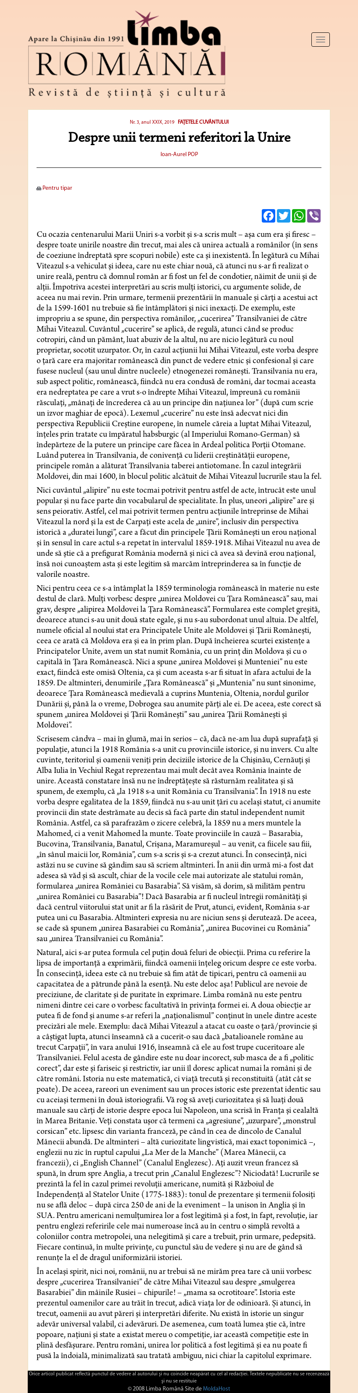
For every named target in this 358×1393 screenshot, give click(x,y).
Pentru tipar (54, 188)
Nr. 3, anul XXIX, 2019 (152, 122)
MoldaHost (216, 1389)
